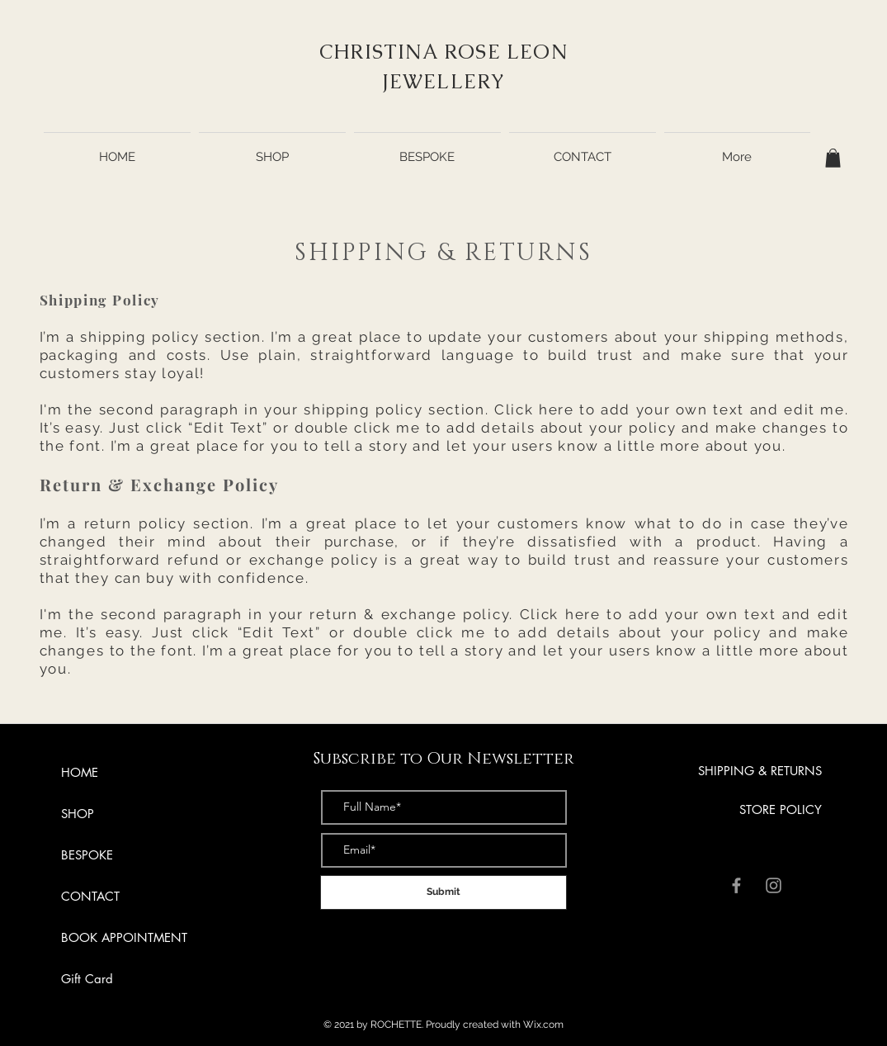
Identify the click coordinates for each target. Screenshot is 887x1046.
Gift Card (87, 979)
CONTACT (90, 896)
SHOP (77, 813)
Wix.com (543, 1024)
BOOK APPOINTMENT (124, 937)
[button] (833, 158)
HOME (79, 772)
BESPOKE (87, 855)
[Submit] (443, 892)
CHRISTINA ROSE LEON (443, 51)
